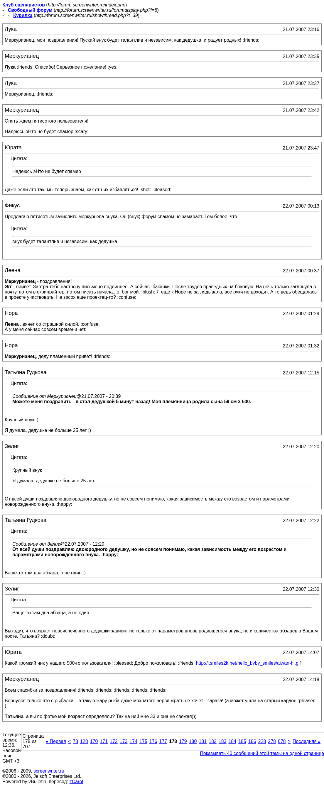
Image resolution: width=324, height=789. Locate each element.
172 (114, 741)
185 (242, 741)
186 (252, 741)
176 (153, 741)
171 (104, 741)
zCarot (76, 781)
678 (282, 741)
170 (94, 741)
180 (193, 741)
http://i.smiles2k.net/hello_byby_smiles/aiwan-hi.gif (248, 663)
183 (223, 741)
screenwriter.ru (48, 770)
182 (213, 741)
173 (124, 741)
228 (262, 741)
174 (133, 741)
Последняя (306, 741)
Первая (56, 741)
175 (143, 741)
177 (163, 741)
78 (75, 741)
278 (272, 741)
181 (203, 741)
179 (183, 741)
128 (84, 741)
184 (232, 741)
